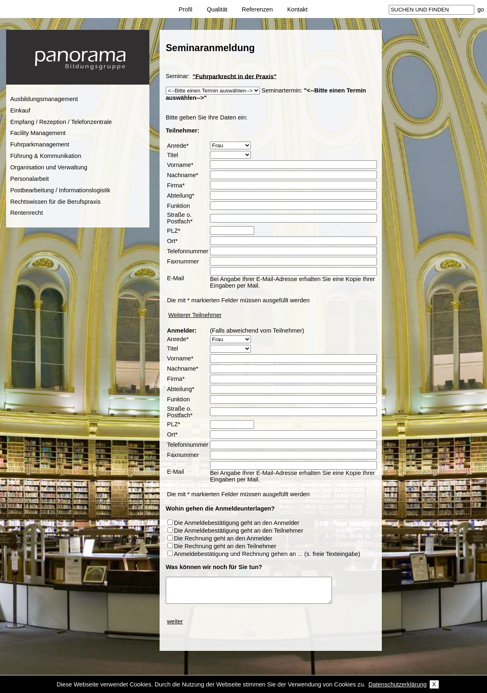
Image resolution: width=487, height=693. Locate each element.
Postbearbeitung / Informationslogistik (60, 190)
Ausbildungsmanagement (44, 99)
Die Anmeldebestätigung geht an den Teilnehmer (238, 530)
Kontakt (297, 9)
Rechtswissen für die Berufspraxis (55, 201)
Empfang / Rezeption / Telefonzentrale (61, 122)
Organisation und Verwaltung (48, 167)
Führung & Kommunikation (45, 156)
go (480, 9)
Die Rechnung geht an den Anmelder (223, 538)
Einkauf (20, 110)
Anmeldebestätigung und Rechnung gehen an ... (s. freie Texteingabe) (267, 554)
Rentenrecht (26, 212)
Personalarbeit (29, 179)
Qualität (217, 9)
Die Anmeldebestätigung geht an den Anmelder (236, 523)
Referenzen (257, 9)
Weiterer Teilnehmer (195, 315)
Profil (185, 9)
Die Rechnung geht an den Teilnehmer (225, 546)
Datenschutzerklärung (397, 684)
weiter (175, 621)
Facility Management (37, 133)
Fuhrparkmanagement (39, 144)
